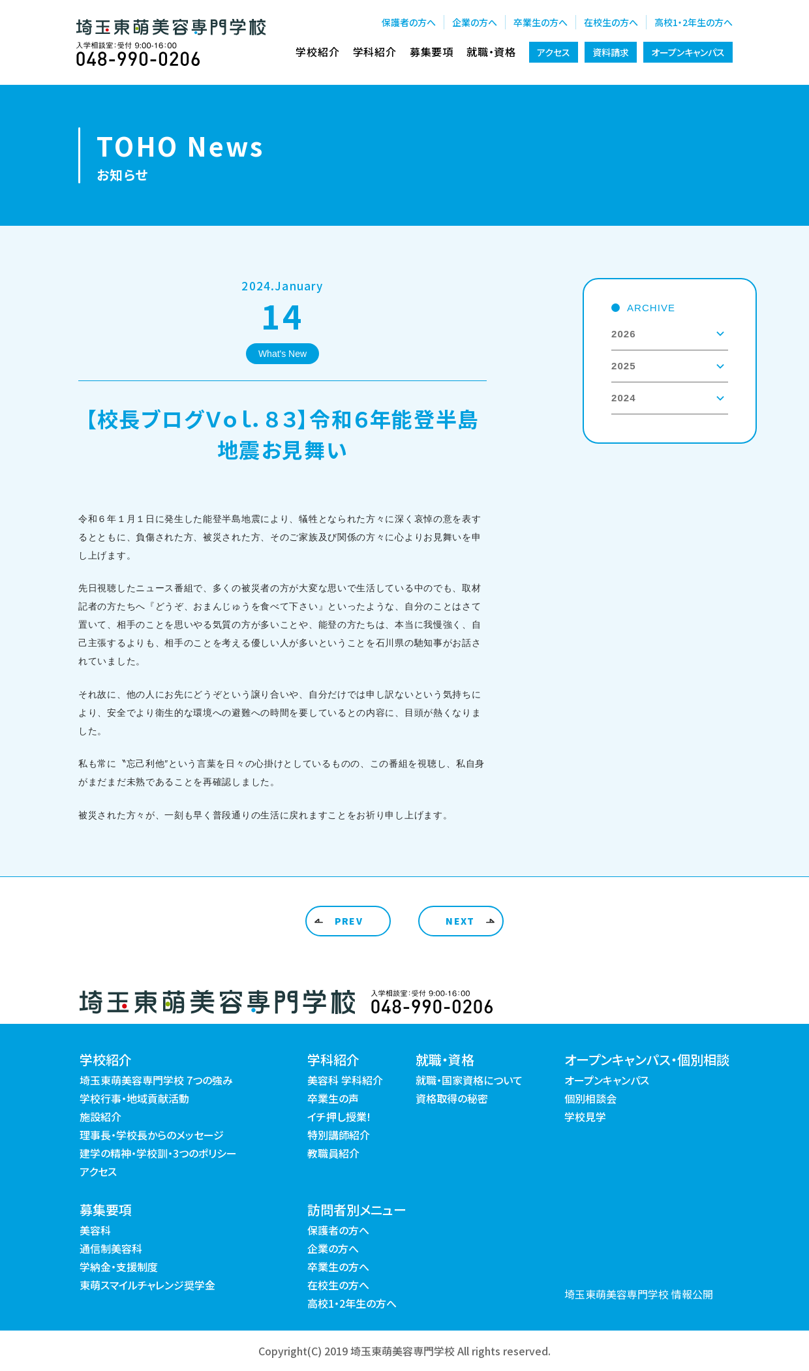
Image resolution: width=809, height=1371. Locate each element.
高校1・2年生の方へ (693, 22)
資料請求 (610, 52)
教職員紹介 (333, 1153)
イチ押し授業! (339, 1116)
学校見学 (585, 1116)
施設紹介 (100, 1116)
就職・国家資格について (469, 1080)
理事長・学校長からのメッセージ (152, 1135)
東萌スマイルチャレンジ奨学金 (147, 1285)
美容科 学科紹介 (345, 1080)
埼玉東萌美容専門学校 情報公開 (638, 1294)
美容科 (95, 1230)
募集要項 (431, 51)
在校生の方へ (611, 22)
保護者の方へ (409, 22)
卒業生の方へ (540, 22)
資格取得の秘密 (452, 1098)
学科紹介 (375, 51)
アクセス (553, 52)
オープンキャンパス (688, 52)
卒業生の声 (333, 1098)
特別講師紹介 (338, 1135)
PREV (349, 920)
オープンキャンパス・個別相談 (646, 1059)
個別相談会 (590, 1098)
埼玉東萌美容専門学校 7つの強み (156, 1080)
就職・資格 (491, 51)
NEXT (460, 920)
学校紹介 (317, 51)
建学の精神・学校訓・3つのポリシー (158, 1153)
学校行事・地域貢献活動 (134, 1098)
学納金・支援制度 (119, 1266)
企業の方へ (474, 22)
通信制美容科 (111, 1248)
